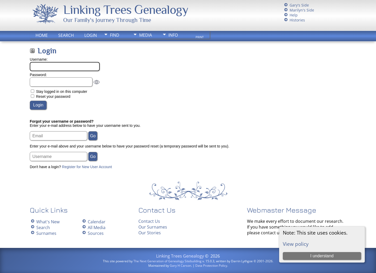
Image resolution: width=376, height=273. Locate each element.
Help (294, 15)
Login (90, 35)
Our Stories (149, 233)
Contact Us (149, 221)
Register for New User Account (87, 167)
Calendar (96, 222)
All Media (96, 227)
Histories (297, 20)
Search (66, 35)
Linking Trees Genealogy (125, 10)
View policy (296, 244)
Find (114, 35)
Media (145, 35)
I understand (321, 256)
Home (42, 35)
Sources (96, 233)
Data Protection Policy (211, 265)
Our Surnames (152, 227)
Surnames (46, 233)
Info (173, 35)
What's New (48, 222)
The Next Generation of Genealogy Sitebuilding (167, 261)
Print (200, 37)
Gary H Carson (180, 265)
